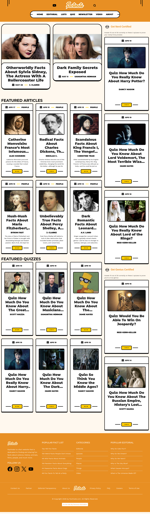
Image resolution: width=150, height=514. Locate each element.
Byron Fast (17, 232)
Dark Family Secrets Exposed (77, 69)
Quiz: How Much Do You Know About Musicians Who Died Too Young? (51, 308)
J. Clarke (34, 85)
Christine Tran (85, 156)
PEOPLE (25, 107)
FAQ (108, 488)
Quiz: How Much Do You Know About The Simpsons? (86, 306)
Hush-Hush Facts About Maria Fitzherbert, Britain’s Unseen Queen (17, 228)
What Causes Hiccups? (120, 468)
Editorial (79, 449)
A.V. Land (86, 232)
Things (78, 468)
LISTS (64, 14)
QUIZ (72, 14)
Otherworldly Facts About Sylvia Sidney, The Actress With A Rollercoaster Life (26, 73)
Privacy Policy (95, 488)
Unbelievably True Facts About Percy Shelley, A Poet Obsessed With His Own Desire (51, 230)
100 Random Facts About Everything (56, 463)
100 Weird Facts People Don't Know (56, 454)
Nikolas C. (51, 156)
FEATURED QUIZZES (21, 259)
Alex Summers (17, 156)
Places (78, 463)
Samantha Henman (85, 76)
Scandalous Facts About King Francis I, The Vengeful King (86, 148)
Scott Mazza (17, 314)
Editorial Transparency (47, 488)
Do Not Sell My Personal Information (75, 504)
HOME (40, 14)
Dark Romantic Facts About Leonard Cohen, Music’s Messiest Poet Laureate (86, 230)
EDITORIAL (51, 14)
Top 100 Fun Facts (49, 449)
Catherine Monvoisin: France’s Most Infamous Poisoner (17, 148)
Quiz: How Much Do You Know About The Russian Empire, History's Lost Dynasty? (127, 401)
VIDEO (99, 14)
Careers (119, 488)
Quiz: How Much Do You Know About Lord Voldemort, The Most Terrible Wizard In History (127, 158)
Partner (29, 488)
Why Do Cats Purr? (118, 449)
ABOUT (109, 14)
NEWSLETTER (85, 14)
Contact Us (15, 488)
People (79, 458)
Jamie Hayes (86, 314)
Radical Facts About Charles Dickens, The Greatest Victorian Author (51, 152)
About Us (66, 488)
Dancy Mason (17, 391)
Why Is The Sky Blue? (119, 463)
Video (78, 473)
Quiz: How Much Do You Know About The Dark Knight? (51, 383)
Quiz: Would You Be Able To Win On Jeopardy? (126, 320)
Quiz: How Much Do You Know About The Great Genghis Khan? (17, 308)
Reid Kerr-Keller (126, 243)
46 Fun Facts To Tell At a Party (54, 473)
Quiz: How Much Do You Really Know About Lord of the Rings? (126, 232)
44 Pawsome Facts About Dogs (54, 468)
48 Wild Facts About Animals (53, 458)
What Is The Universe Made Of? (123, 473)
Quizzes (79, 454)
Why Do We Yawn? (118, 458)
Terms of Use (134, 488)
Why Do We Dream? (119, 454)
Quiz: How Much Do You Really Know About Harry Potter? (17, 383)
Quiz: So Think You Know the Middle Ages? (86, 381)
